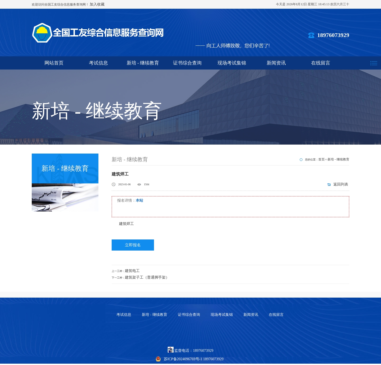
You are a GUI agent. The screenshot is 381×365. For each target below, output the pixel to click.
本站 (139, 200)
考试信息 (98, 63)
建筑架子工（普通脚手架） (147, 277)
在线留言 (320, 63)
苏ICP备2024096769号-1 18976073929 (194, 359)
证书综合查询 (187, 63)
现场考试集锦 (231, 63)
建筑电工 (132, 271)
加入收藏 (97, 4)
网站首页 (54, 63)
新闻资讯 (276, 63)
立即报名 (133, 245)
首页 (321, 159)
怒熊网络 (7, 295)
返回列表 (340, 184)
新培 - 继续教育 (143, 63)
